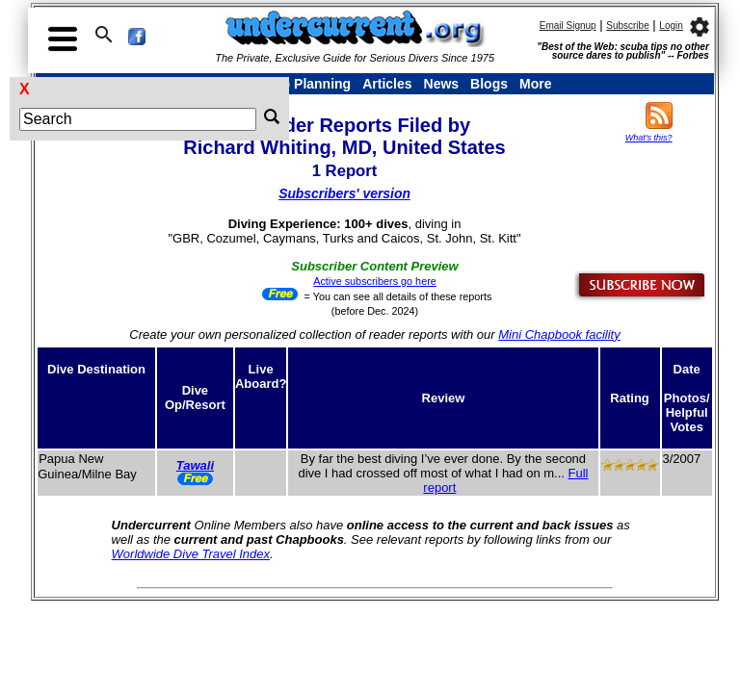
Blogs (489, 83)
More (535, 83)
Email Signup (568, 25)
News (442, 83)
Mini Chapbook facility (559, 334)
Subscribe (627, 25)
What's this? (649, 137)
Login (670, 25)
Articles (386, 83)
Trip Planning (308, 83)
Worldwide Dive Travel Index (191, 554)
